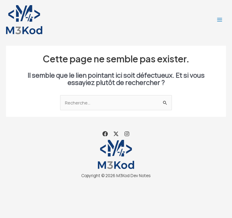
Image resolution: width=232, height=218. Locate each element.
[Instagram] (127, 134)
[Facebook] (105, 134)
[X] (116, 134)
